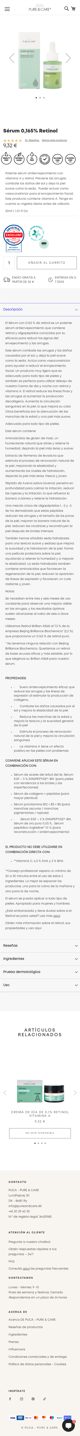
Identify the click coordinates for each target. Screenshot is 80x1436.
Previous (4, 1092)
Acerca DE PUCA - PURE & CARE (32, 1320)
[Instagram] (21, 1399)
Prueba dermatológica (21, 972)
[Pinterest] (33, 1399)
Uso (6, 985)
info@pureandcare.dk (25, 1206)
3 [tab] (43, 1145)
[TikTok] (44, 1399)
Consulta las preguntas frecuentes (38, 1268)
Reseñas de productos (26, 1327)
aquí (56, 916)
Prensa (14, 1342)
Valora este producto (54, 140)
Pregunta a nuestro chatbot (29, 1242)
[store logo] (40, 7)
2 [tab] (40, 1145)
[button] (11, 58)
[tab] (40, 309)
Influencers (17, 1349)
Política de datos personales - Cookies (37, 1364)
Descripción (13, 309)
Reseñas (10, 945)
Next (75, 1092)
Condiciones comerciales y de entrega (38, 1357)
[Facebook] (10, 1399)
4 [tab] (47, 1145)
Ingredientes (13, 959)
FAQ (12, 1261)
